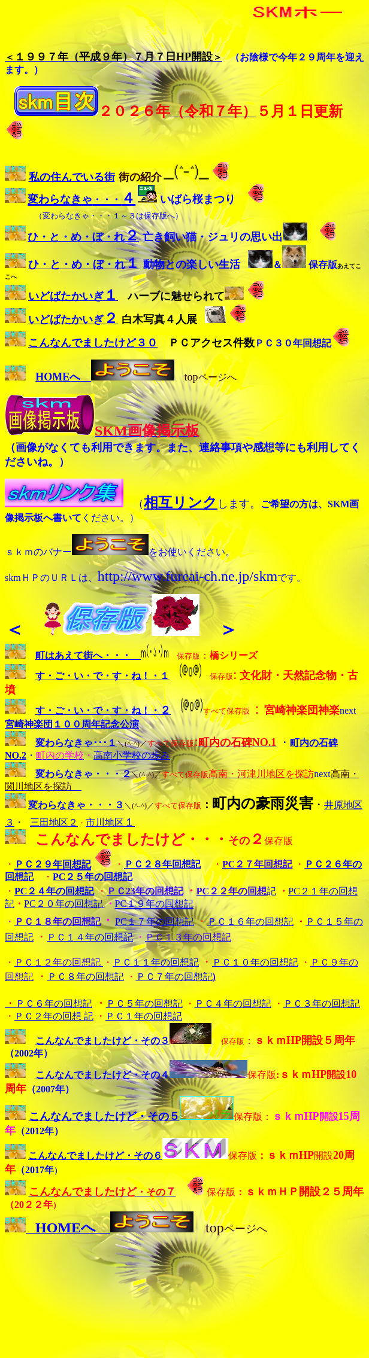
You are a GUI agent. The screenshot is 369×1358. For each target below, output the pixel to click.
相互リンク (180, 502)
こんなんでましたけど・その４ (102, 1075)
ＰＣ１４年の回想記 (90, 937)
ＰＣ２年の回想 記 (53, 1016)
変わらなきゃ (57, 805)
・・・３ (105, 805)
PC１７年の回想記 (154, 922)
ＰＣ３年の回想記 (321, 1003)
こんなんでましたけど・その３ (102, 1041)
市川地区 (110, 822)
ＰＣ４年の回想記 (233, 1003)
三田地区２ (54, 822)
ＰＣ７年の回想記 (174, 977)
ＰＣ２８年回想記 (162, 864)
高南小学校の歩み (131, 755)
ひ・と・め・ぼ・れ (83, 237)
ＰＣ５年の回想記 (144, 1003)
